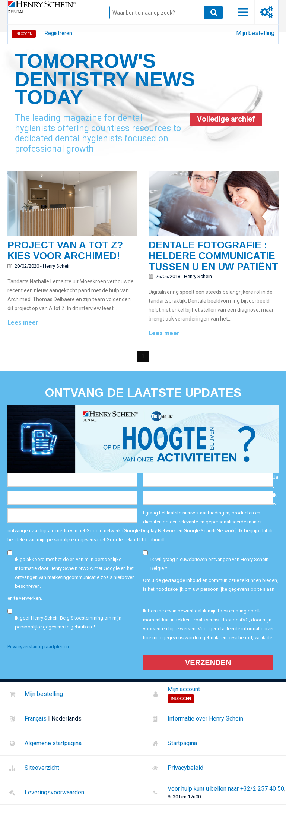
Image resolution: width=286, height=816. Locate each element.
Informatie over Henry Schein (205, 718)
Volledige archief (226, 118)
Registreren (58, 33)
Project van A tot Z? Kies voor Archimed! (65, 250)
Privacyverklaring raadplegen (38, 646)
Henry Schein (57, 266)
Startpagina (182, 743)
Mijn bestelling (255, 33)
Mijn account (184, 689)
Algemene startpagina (53, 743)
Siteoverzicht (42, 767)
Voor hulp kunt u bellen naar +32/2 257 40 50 (226, 788)
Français (36, 718)
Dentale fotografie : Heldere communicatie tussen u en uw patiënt (213, 255)
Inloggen (23, 34)
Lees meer (22, 322)
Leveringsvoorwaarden (54, 792)
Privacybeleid (185, 767)
